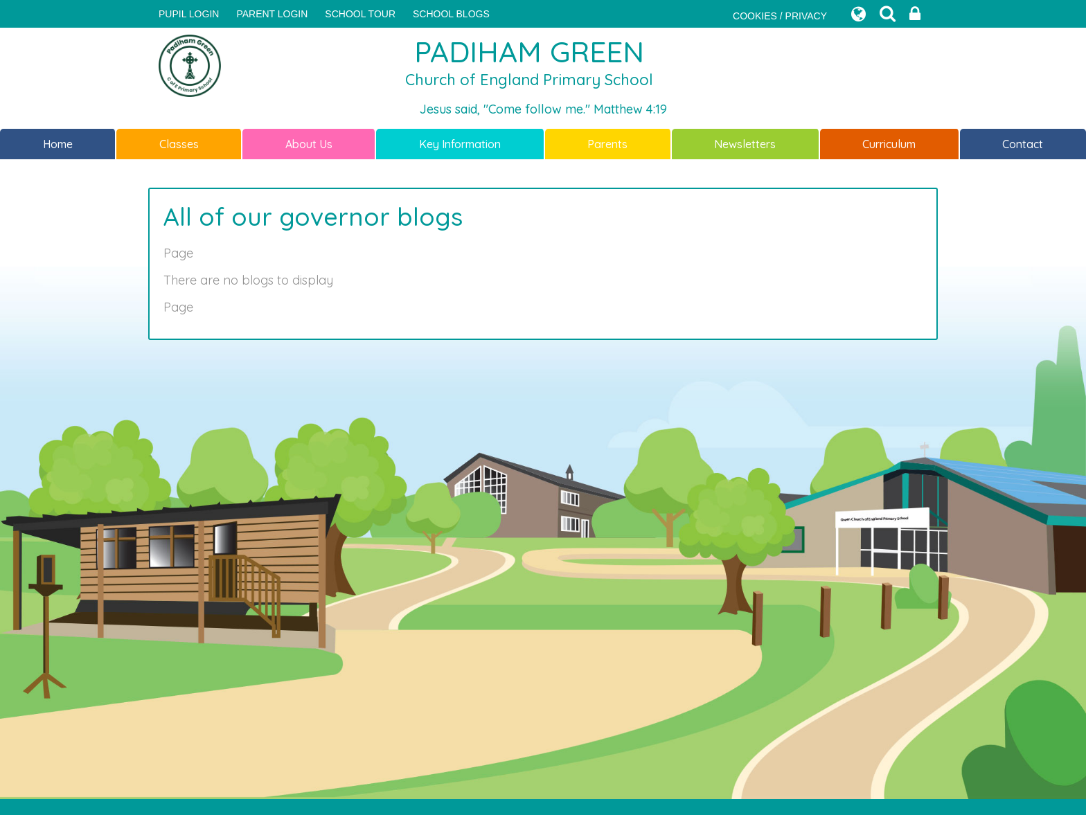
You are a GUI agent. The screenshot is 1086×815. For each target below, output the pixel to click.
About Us (308, 144)
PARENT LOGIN (272, 13)
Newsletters (745, 144)
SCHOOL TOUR (360, 13)
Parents (607, 144)
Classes (179, 144)
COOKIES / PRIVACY (780, 15)
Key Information (460, 144)
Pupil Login (189, 13)
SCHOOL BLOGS (451, 13)
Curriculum (889, 144)
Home (58, 144)
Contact (1022, 144)
